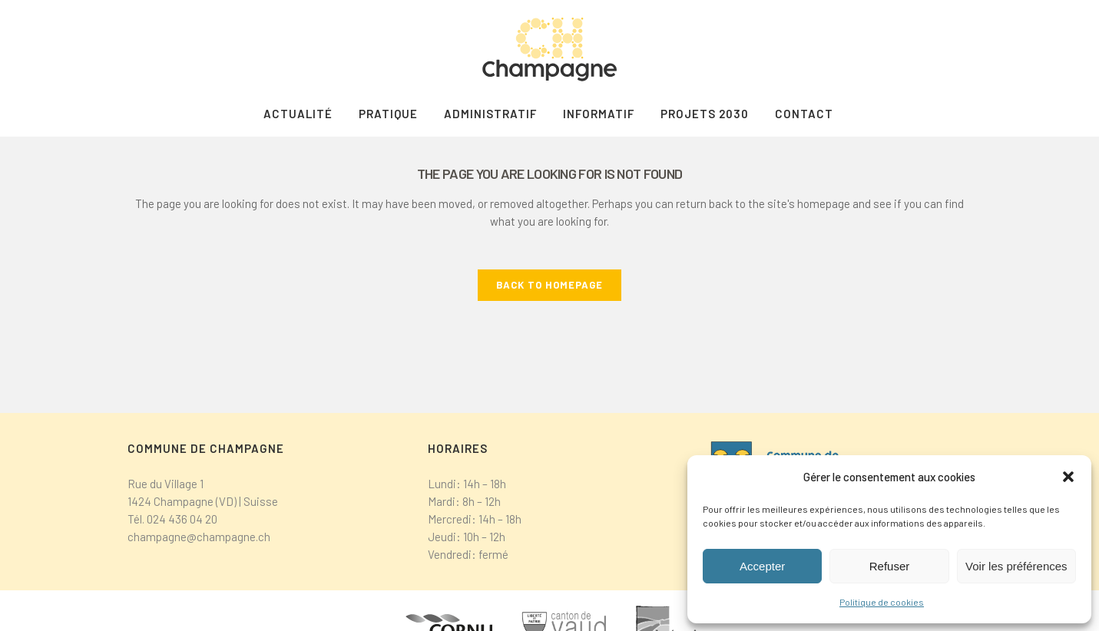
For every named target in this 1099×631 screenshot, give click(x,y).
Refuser (889, 566)
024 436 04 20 (182, 519)
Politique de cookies (881, 601)
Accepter (762, 566)
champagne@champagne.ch (198, 536)
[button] (1068, 476)
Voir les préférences (1016, 566)
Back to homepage (549, 285)
